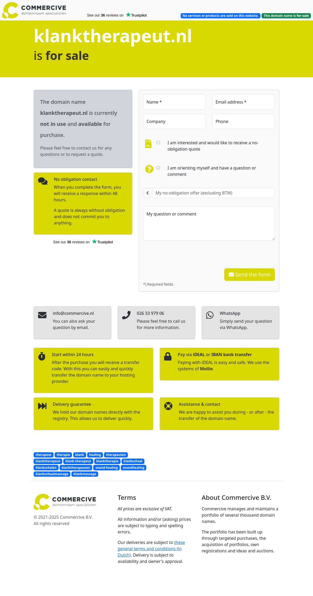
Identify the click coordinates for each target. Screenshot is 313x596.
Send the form (249, 274)
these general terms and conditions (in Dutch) (151, 549)
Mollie (206, 369)
